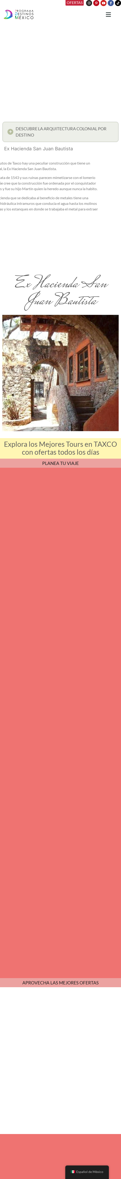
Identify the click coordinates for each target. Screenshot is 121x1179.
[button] (60, 133)
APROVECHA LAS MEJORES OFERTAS (60, 982)
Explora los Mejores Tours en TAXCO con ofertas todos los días (60, 448)
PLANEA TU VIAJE (60, 463)
